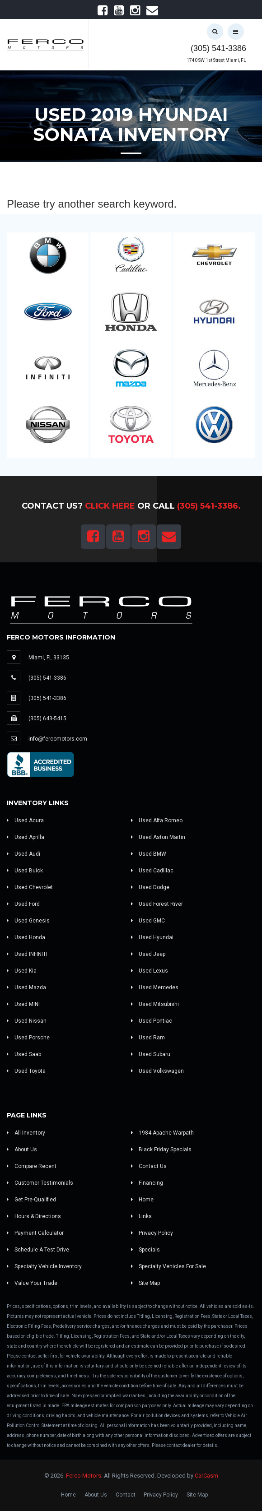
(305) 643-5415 (47, 718)
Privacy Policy (152, 1233)
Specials (145, 1250)
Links (141, 1216)
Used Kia (22, 971)
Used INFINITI (27, 954)
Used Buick (25, 870)
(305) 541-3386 (218, 48)
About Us (22, 1149)
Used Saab (24, 1054)
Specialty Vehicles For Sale (168, 1266)
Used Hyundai (152, 937)
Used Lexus (149, 971)
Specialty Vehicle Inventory (44, 1266)
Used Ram (148, 1037)
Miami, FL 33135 (48, 657)
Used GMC (148, 921)
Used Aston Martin (158, 837)
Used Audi (23, 854)
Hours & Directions (34, 1216)
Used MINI (23, 1004)
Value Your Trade (32, 1283)
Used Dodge (150, 887)
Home (142, 1199)
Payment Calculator (35, 1233)
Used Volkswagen (157, 1071)
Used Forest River (157, 904)
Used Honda (26, 937)
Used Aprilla (25, 837)
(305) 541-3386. (209, 506)
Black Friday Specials (161, 1149)
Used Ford (23, 904)
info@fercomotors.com (57, 739)
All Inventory (26, 1133)
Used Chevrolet (30, 887)
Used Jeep (148, 954)
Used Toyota (26, 1071)
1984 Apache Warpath (162, 1133)
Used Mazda (26, 987)
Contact (126, 1495)
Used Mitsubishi (155, 1004)
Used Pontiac (151, 1021)
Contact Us (149, 1166)
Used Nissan (27, 1021)
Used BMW (148, 854)
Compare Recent (31, 1166)
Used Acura (25, 820)
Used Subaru (150, 1054)
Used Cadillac (152, 870)
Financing (147, 1183)
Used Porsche (28, 1037)
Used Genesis (28, 921)
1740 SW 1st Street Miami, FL (216, 60)
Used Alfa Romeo (156, 820)
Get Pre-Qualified (31, 1199)
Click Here (110, 506)
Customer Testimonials (40, 1183)
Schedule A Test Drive (38, 1250)
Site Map (145, 1283)
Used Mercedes (154, 987)
